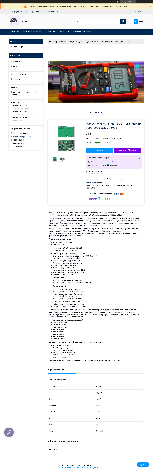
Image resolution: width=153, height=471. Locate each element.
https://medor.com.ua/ (20, 133)
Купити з (127, 150)
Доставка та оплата (82, 32)
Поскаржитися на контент (70, 468)
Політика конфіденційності (89, 468)
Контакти (64, 32)
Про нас (51, 32)
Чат (143, 465)
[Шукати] (123, 21)
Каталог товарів (17, 47)
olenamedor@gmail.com (22, 136)
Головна (15, 32)
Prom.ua (88, 465)
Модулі (71, 42)
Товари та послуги (32, 32)
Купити (99, 150)
